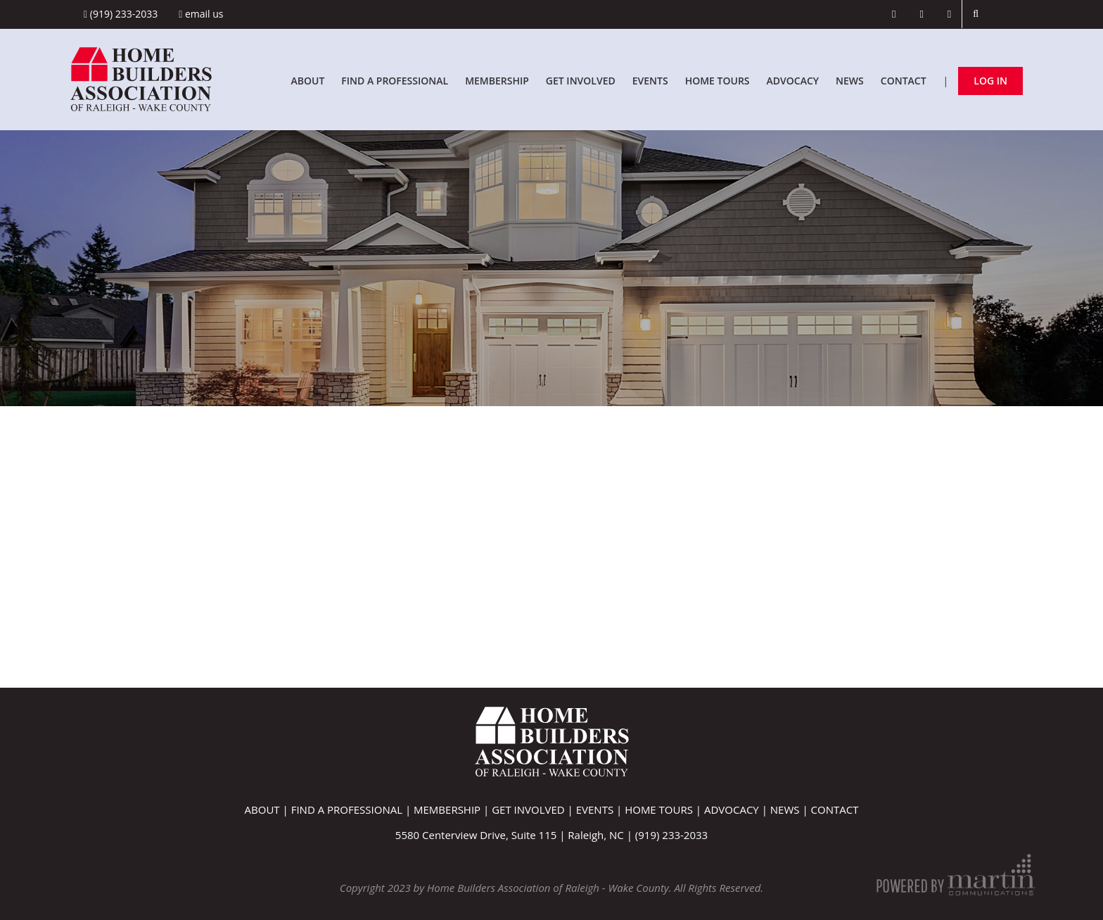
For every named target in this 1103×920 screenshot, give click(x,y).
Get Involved (581, 80)
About (307, 80)
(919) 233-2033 (121, 13)
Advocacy (793, 80)
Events (650, 80)
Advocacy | (737, 809)
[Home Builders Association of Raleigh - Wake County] (141, 77)
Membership (497, 80)
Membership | (453, 809)
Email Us (201, 13)
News (850, 80)
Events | (600, 809)
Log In (990, 80)
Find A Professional (394, 80)
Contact (903, 80)
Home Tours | (664, 809)
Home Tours (717, 80)
